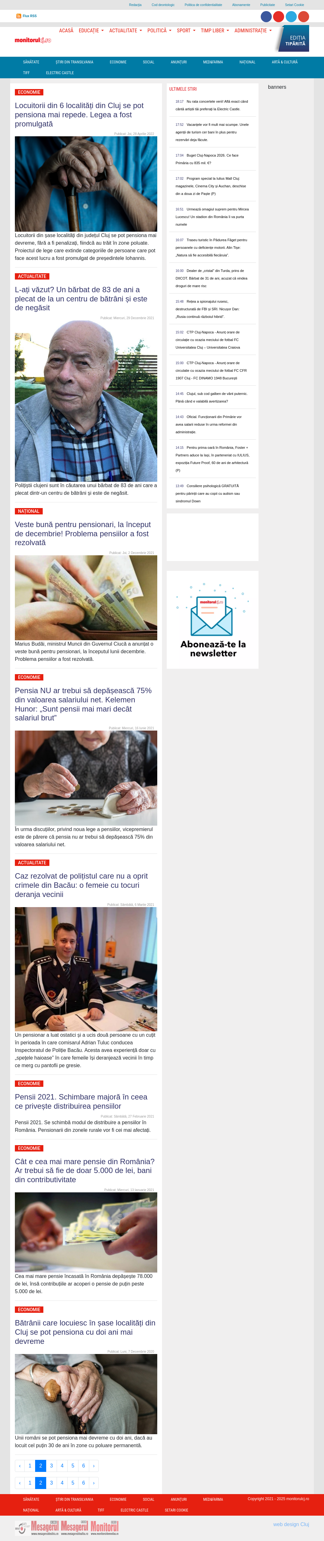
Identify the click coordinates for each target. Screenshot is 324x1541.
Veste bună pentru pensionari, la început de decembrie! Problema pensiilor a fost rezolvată (83, 533)
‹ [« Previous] (20, 1465)
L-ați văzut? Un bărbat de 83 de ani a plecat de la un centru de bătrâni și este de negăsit (81, 298)
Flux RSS (30, 16)
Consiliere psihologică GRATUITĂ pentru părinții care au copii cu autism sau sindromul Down (208, 493)
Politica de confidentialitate (203, 5)
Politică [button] (157, 31)
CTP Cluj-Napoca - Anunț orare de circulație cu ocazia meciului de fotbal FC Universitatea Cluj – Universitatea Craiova (208, 339)
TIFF (26, 73)
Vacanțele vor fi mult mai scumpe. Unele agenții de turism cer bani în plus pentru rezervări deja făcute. (212, 132)
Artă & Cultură (284, 62)
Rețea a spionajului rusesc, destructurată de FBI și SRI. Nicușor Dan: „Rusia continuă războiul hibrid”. (208, 309)
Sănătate (31, 62)
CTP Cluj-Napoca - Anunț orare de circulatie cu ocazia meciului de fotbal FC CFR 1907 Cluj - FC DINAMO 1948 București (211, 370)
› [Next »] (94, 1465)
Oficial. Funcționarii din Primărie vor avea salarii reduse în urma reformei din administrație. (209, 424)
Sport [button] (184, 31)
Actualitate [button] (123, 31)
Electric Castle (60, 73)
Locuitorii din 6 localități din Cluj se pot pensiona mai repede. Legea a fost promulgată (79, 114)
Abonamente (241, 5)
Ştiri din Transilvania (74, 62)
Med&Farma (213, 62)
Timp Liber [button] (213, 31)
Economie (118, 62)
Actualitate (32, 276)
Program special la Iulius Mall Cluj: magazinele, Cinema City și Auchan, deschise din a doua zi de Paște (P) (211, 186)
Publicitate (267, 5)
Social (148, 62)
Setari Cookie (294, 5)
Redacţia (135, 5)
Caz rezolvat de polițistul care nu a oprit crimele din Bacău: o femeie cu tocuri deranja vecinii (81, 885)
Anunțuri (179, 62)
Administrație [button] (251, 31)
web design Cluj (291, 1524)
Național (247, 62)
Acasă (66, 31)
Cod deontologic (163, 5)
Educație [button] (89, 31)
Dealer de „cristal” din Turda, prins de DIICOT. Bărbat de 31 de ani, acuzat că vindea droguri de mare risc (211, 278)
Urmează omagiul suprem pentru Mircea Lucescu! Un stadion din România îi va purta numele (212, 216)
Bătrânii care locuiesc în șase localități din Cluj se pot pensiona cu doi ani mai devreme (85, 1332)
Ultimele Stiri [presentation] (183, 89)
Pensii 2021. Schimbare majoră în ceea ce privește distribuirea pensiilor (81, 1101)
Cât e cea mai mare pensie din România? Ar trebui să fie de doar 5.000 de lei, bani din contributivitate (85, 1170)
